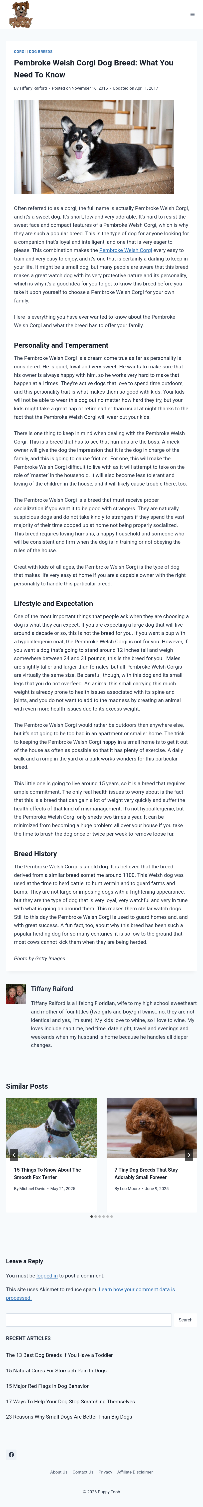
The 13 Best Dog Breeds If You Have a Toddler (59, 1355)
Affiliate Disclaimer (135, 1472)
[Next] (189, 1155)
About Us (58, 1472)
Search (186, 1319)
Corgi (20, 51)
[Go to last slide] (14, 1155)
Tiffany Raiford (33, 88)
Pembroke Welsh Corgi (125, 250)
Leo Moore (130, 1188)
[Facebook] (11, 1455)
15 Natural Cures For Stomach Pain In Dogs (56, 1371)
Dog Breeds (41, 51)
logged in (47, 1276)
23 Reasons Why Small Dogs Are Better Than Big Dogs (69, 1417)
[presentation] (51, 1128)
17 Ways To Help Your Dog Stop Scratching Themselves (70, 1402)
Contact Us (83, 1472)
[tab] (91, 1216)
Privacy (105, 1472)
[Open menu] (192, 14)
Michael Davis (32, 1188)
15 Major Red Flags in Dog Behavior (47, 1386)
